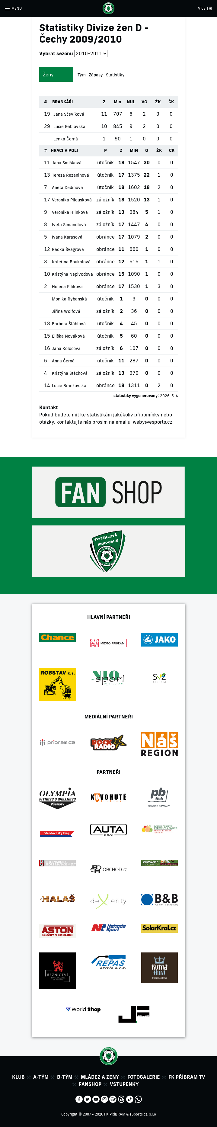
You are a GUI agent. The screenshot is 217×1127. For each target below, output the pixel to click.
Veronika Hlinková (70, 212)
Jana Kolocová (66, 348)
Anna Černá (63, 361)
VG (144, 101)
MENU (16, 8)
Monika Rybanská (69, 299)
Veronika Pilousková (72, 200)
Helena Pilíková (67, 286)
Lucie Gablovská (69, 126)
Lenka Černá (65, 139)
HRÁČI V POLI (64, 150)
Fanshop (90, 1084)
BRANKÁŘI (62, 101)
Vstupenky (124, 1084)
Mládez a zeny (100, 1077)
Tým (82, 75)
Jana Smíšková (66, 162)
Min (117, 101)
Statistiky (115, 75)
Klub (18, 1077)
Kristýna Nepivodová (72, 274)
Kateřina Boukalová (71, 262)
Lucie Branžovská (69, 385)
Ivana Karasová (67, 237)
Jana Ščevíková (68, 114)
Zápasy (96, 75)
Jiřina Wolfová (66, 311)
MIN (134, 150)
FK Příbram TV (186, 1077)
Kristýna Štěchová (70, 373)
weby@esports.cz (152, 422)
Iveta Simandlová (69, 224)
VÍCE (202, 8)
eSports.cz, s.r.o (142, 1114)
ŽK (158, 101)
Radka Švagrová (68, 249)
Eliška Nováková (68, 336)
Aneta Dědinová (67, 187)
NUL (131, 101)
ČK (171, 101)
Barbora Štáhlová (69, 323)
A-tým (41, 1077)
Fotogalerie (143, 1077)
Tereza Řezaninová (70, 175)
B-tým (64, 1077)
